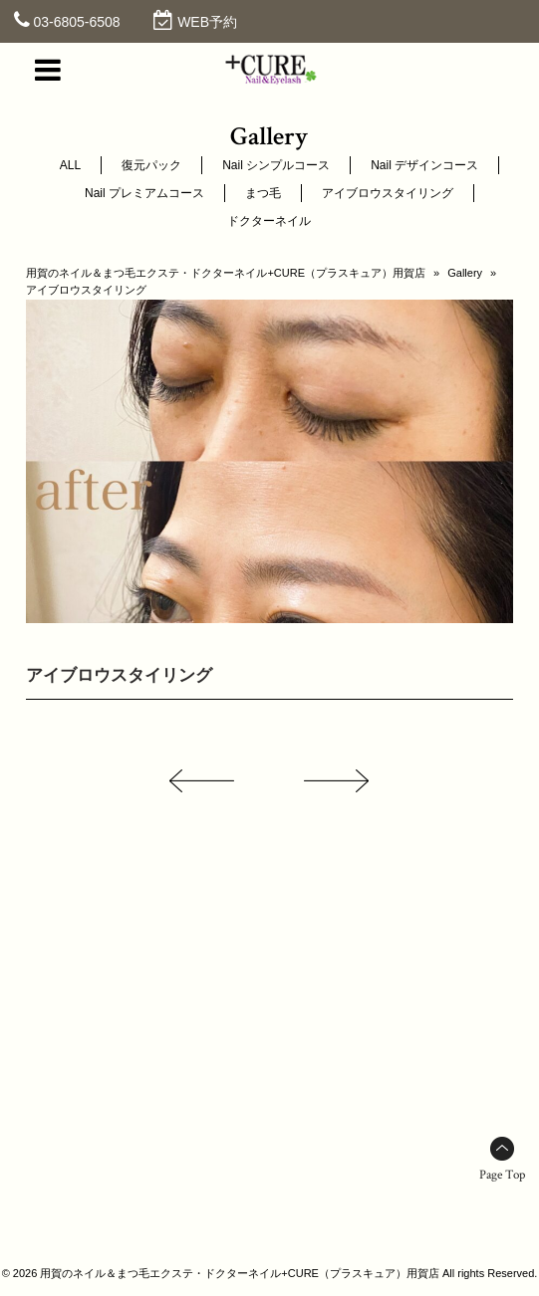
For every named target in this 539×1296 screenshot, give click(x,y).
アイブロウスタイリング (387, 193)
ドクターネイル (269, 221)
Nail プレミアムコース (144, 193)
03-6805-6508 (76, 22)
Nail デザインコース (424, 165)
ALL (70, 165)
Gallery (464, 273)
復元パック (151, 165)
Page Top (502, 1175)
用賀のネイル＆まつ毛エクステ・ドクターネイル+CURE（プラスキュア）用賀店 (225, 273)
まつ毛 (263, 193)
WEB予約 (207, 22)
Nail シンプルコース (276, 165)
